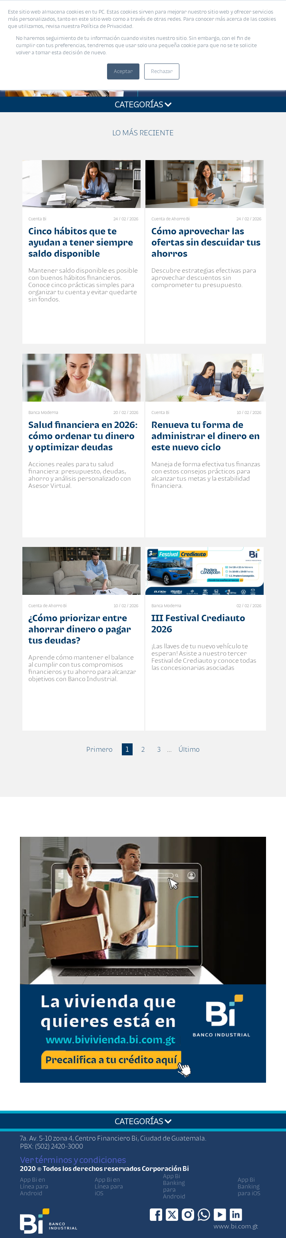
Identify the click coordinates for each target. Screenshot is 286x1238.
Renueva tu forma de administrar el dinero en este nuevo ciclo (205, 435)
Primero (99, 749)
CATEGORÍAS (143, 104)
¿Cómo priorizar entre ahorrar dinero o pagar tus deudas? (79, 629)
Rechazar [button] (162, 71)
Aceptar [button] (123, 71)
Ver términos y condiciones (73, 1160)
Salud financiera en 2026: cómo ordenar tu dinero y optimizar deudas (83, 435)
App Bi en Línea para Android (34, 1186)
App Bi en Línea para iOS (109, 1186)
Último (189, 749)
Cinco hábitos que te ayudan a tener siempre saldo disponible (80, 242)
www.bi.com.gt (236, 1226)
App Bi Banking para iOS (249, 1186)
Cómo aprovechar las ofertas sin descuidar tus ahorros (205, 242)
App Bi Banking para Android (174, 1186)
